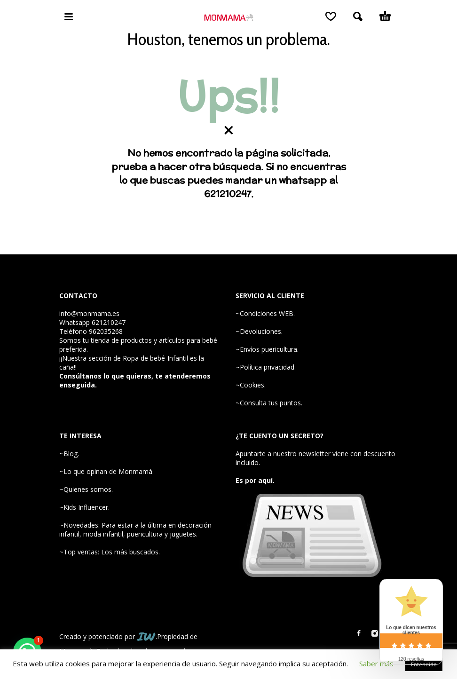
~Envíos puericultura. (267, 349)
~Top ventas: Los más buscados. (109, 551)
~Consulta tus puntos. (269, 402)
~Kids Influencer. (84, 507)
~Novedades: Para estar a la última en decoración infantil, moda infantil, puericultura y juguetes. (135, 529)
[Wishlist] (330, 16)
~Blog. (69, 453)
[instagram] (375, 633)
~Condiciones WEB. (265, 313)
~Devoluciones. (259, 331)
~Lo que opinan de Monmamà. (106, 471)
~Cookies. (251, 384)
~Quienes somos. (86, 489)
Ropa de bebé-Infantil (155, 358)
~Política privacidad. (266, 367)
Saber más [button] (376, 663)
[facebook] (359, 633)
